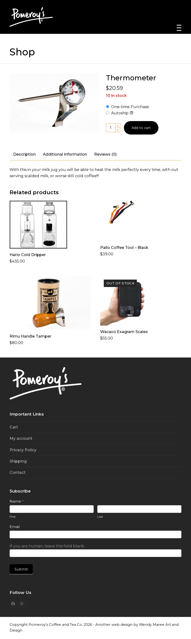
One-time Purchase (127, 107)
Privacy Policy (23, 450)
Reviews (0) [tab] (105, 154)
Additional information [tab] (65, 154)
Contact (17, 472)
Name (17, 501)
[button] (179, 28)
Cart (14, 427)
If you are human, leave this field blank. (47, 546)
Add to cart (142, 127)
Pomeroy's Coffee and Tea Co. (56, 625)
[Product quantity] (111, 127)
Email (15, 526)
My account (21, 438)
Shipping (18, 461)
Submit (21, 569)
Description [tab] (24, 154)
